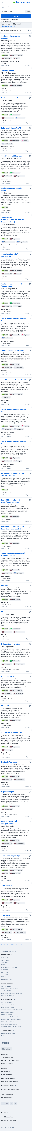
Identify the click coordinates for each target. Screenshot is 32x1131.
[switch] (29, 30)
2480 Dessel (4, 962)
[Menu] (2, 2)
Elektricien (5, 585)
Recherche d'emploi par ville (8, 1036)
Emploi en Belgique (7, 1074)
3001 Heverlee (5, 969)
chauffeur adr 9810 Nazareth (9, 1024)
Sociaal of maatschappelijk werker (11, 189)
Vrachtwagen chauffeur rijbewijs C (13, 319)
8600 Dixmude (5, 977)
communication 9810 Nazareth (9, 1017)
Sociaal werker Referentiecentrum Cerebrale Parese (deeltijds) (12, 220)
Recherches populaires (9, 951)
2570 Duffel (4, 974)
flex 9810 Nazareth (6, 986)
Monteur (4, 612)
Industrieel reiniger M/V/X (11, 128)
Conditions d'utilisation (8, 1117)
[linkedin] (15, 1103)
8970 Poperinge (5, 960)
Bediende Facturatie (9, 762)
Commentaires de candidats (9, 1092)
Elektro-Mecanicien (8, 706)
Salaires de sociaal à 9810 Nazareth (11, 1026)
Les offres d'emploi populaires (10, 1089)
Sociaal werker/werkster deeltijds (10, 37)
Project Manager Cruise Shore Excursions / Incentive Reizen (12, 528)
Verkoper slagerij (7, 70)
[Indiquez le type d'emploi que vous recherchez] (16, 7)
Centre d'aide (5, 1071)
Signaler (27, 65)
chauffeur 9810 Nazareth (8, 991)
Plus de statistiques (9, 26)
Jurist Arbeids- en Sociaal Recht (13, 380)
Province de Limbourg (7, 979)
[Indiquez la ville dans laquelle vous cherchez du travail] (16, 12)
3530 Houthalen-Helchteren (9, 967)
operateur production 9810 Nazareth (11, 1019)
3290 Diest (4, 957)
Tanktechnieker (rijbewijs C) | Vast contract (12, 285)
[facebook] (3, 1103)
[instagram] (7, 1103)
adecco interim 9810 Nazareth (9, 988)
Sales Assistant (7, 885)
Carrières (4, 1068)
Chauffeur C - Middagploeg (11, 156)
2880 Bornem (5, 972)
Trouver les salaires (7, 1095)
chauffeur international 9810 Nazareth (12, 993)
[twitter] (11, 1103)
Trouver (16, 16)
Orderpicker (5, 915)
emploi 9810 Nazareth (7, 1014)
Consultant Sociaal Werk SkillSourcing (10, 255)
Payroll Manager (7, 792)
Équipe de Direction (7, 1063)
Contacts (4, 1066)
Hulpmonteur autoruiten (10, 644)
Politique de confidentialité (9, 1121)
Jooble (12, 1127)
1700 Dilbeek (4, 965)
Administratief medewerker (11, 732)
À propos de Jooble (7, 1058)
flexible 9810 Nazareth (7, 1021)
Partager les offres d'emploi (9, 1082)
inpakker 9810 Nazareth (7, 995)
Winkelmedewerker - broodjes (12, 350)
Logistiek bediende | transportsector (9, 822)
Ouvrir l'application (26, 2)
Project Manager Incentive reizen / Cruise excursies (13, 474)
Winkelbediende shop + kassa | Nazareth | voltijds (13, 555)
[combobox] (5, 1112)
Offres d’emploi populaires (8, 1033)
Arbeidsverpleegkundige (10, 856)
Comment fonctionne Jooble (10, 1060)
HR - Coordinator (7, 676)
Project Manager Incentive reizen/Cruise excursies (11, 501)
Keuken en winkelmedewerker (12, 98)
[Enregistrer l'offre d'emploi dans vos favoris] (30, 36)
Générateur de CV (6, 1097)
